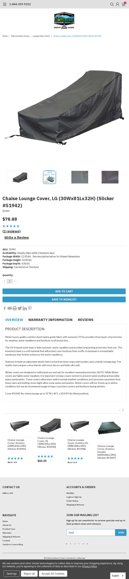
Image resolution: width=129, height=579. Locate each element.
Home (5, 36)
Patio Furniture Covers (20, 36)
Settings (12, 573)
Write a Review (16, 237)
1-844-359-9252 (20, 4)
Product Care (9, 529)
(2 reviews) (11, 231)
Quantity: (8, 275)
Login (69, 497)
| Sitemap (81, 558)
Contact (6, 540)
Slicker (6, 210)
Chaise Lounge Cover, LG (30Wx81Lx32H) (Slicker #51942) (77, 36)
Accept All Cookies (53, 573)
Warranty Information (50, 319)
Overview (14, 319)
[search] (111, 4)
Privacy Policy (89, 566)
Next (123, 410)
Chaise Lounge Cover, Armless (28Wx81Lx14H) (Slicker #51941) (17, 444)
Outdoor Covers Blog (13, 544)
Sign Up (77, 497)
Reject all (29, 573)
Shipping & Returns (75, 504)
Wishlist (70, 493)
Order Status (72, 501)
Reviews (85, 319)
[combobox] (118, 575)
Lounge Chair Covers (41, 36)
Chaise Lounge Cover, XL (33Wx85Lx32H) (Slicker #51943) (46, 442)
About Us (7, 525)
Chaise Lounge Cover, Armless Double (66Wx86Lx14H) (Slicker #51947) (106, 452)
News (5, 521)
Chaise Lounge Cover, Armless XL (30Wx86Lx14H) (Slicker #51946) (78, 444)
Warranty (7, 533)
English (115, 575)
